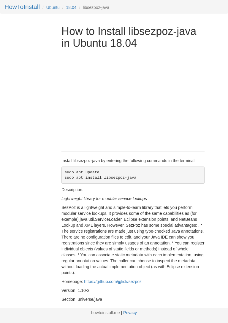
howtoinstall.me (105, 312)
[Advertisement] (111, 102)
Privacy (130, 312)
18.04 (71, 7)
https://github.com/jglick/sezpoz (113, 281)
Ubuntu (53, 7)
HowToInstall (22, 6)
